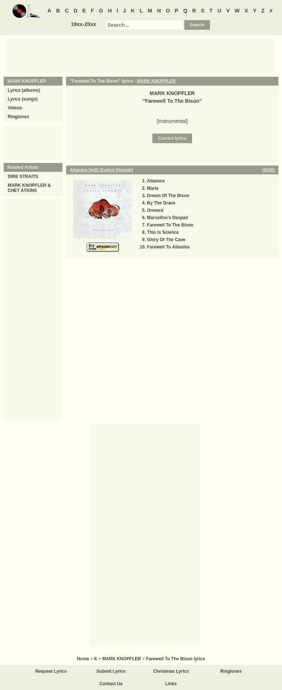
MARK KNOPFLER (156, 81)
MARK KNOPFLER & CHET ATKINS (29, 188)
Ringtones (18, 116)
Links (171, 683)
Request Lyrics (51, 671)
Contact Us (111, 683)
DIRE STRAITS (23, 176)
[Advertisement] (141, 55)
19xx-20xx (83, 24)
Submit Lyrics (111, 671)
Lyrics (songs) (23, 99)
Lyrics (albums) (24, 90)
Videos (15, 107)
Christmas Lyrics (171, 671)
